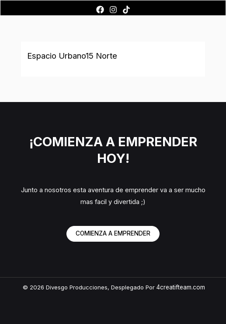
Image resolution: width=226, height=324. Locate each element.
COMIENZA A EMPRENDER (113, 233)
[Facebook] (100, 10)
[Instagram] (113, 10)
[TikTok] (126, 10)
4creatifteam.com (180, 287)
